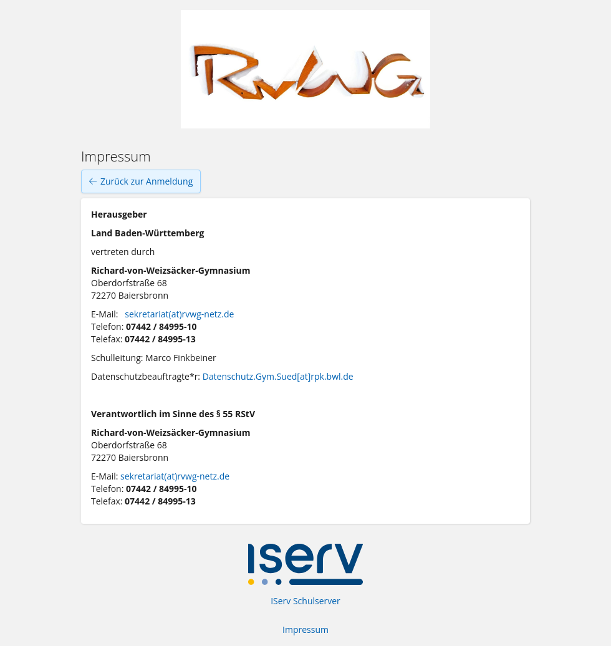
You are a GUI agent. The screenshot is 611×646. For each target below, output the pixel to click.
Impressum (305, 629)
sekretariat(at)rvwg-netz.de (179, 314)
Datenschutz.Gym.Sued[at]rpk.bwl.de (278, 376)
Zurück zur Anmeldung (141, 181)
